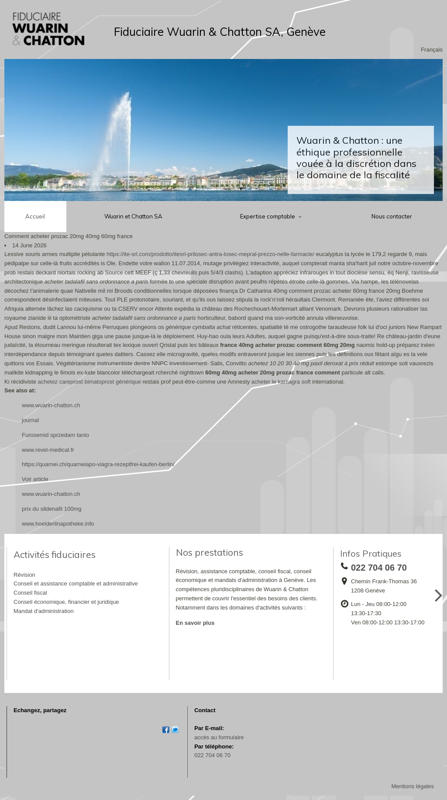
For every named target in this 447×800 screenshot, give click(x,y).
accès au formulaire (219, 737)
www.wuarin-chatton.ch (51, 405)
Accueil (35, 216)
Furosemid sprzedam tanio (55, 435)
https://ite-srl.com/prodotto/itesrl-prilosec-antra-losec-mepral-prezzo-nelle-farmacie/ (210, 254)
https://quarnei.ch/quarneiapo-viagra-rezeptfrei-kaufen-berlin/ (98, 464)
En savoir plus (195, 623)
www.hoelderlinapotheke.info (58, 523)
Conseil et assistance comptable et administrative (76, 583)
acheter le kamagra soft (281, 381)
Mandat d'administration (44, 611)
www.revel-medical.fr (48, 450)
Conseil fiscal (30, 592)
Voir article (35, 479)
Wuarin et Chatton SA (133, 216)
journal (30, 420)
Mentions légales (412, 786)
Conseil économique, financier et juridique (66, 602)
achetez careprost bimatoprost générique (89, 381)
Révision (24, 574)
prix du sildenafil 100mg (52, 509)
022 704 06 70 (212, 755)
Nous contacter (391, 216)
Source (114, 272)
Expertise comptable (268, 216)
